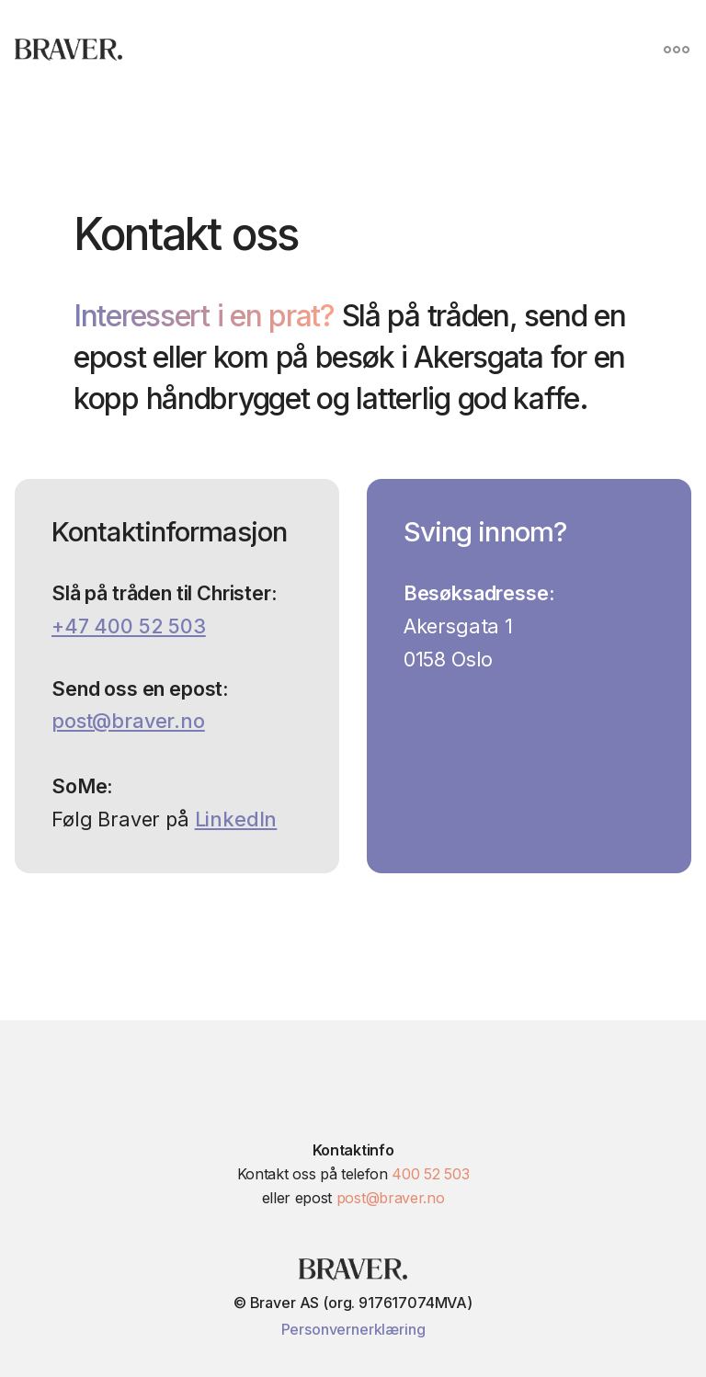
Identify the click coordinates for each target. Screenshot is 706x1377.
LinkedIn (236, 819)
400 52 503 (430, 1174)
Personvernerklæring (353, 1329)
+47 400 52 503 (128, 626)
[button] (676, 50)
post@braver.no (128, 721)
